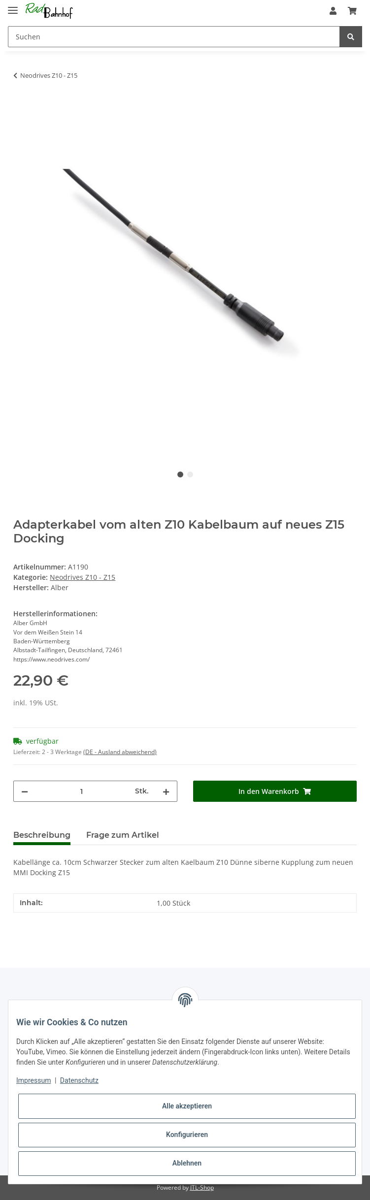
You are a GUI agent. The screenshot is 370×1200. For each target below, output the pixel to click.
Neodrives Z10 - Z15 (82, 577)
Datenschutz (79, 1080)
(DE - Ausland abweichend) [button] (120, 752)
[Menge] (81, 791)
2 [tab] (190, 474)
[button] (333, 11)
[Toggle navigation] (13, 6)
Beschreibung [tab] (41, 835)
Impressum (33, 1080)
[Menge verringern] (24, 791)
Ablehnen (187, 1163)
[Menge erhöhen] (166, 791)
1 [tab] (180, 474)
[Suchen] (174, 36)
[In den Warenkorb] (21, 106)
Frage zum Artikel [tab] (122, 835)
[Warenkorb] (352, 11)
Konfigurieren (187, 1134)
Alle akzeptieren (187, 1106)
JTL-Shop (202, 1187)
